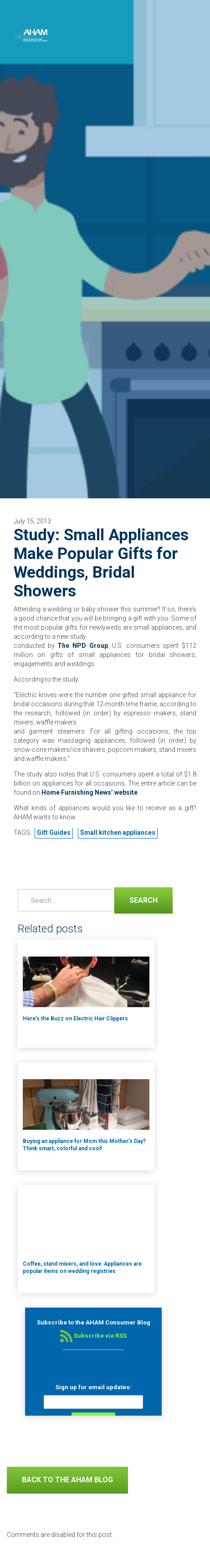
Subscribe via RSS (93, 1335)
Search (136, 899)
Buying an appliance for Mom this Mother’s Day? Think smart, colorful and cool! (84, 1144)
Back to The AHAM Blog (67, 1479)
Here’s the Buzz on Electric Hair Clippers (75, 1018)
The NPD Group (82, 645)
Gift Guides (54, 832)
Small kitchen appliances (117, 832)
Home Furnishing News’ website (89, 792)
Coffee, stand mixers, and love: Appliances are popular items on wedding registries (82, 1267)
